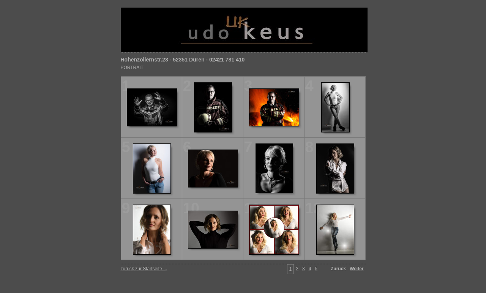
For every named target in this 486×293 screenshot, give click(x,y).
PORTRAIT (132, 67)
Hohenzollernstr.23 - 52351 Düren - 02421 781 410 (183, 60)
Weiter (356, 268)
